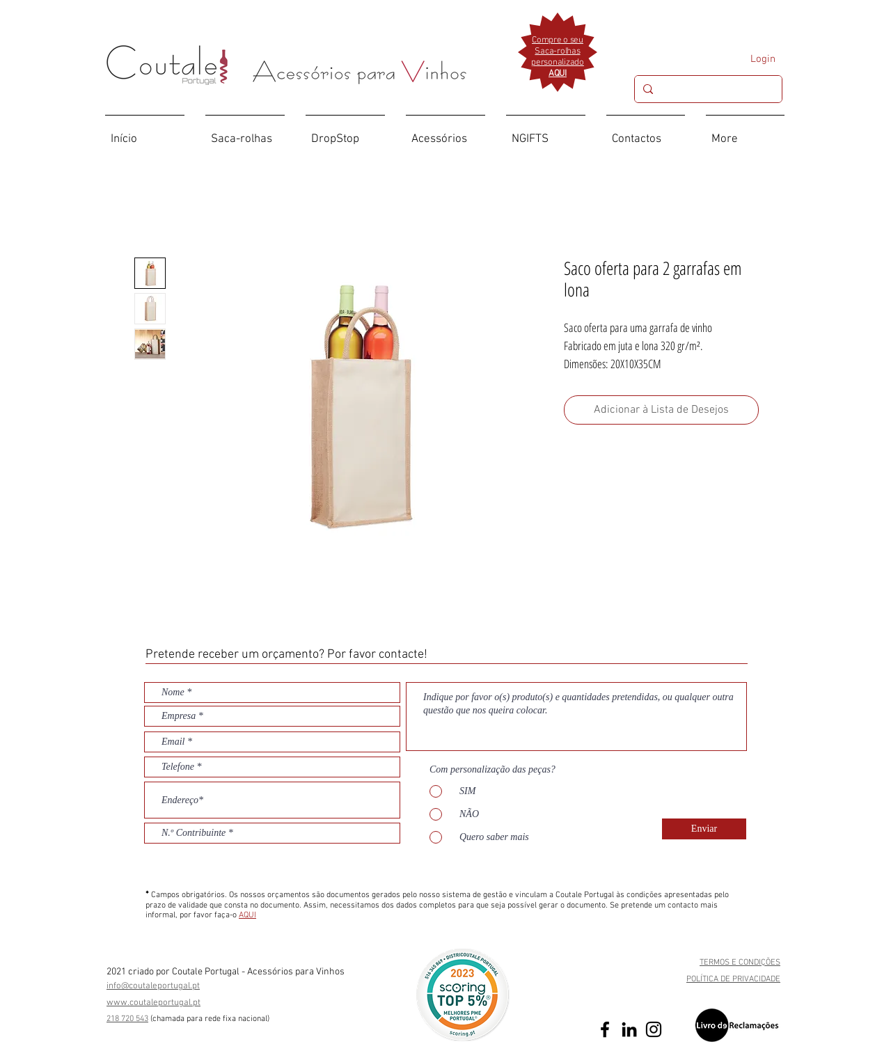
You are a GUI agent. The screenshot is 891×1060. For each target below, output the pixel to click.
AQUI (247, 915)
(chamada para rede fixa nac (200, 1019)
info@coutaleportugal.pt (153, 986)
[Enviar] (704, 828)
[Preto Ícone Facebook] (604, 1029)
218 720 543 (127, 1019)
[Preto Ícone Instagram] (653, 1029)
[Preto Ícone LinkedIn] (629, 1029)
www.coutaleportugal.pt (153, 1002)
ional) (260, 1019)
